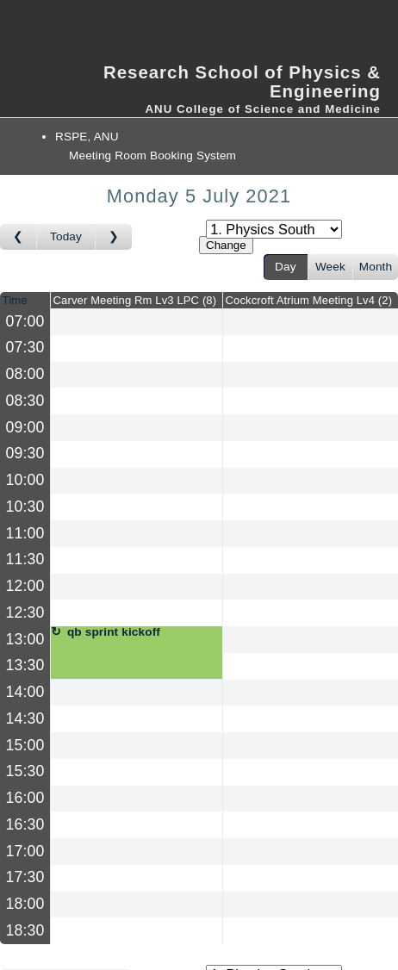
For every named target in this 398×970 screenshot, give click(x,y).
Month (375, 266)
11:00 (25, 533)
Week (330, 266)
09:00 (25, 427)
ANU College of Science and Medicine (263, 109)
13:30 (25, 665)
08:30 (25, 400)
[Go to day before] (18, 237)
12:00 (25, 585)
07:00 (25, 321)
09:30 (25, 453)
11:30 (25, 559)
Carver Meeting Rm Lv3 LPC (135, 300)
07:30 (25, 347)
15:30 (25, 771)
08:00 (25, 373)
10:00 (25, 479)
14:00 (25, 691)
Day (285, 266)
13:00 (25, 639)
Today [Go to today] (66, 236)
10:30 (25, 506)
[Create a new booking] (136, 321)
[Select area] (274, 229)
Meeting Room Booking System (152, 155)
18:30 (25, 930)
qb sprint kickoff (113, 632)
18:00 (25, 903)
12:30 (25, 612)
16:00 (25, 797)
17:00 (25, 851)
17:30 (25, 877)
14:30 (25, 718)
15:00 (25, 745)
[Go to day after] (114, 237)
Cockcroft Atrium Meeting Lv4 (309, 300)
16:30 (25, 824)
